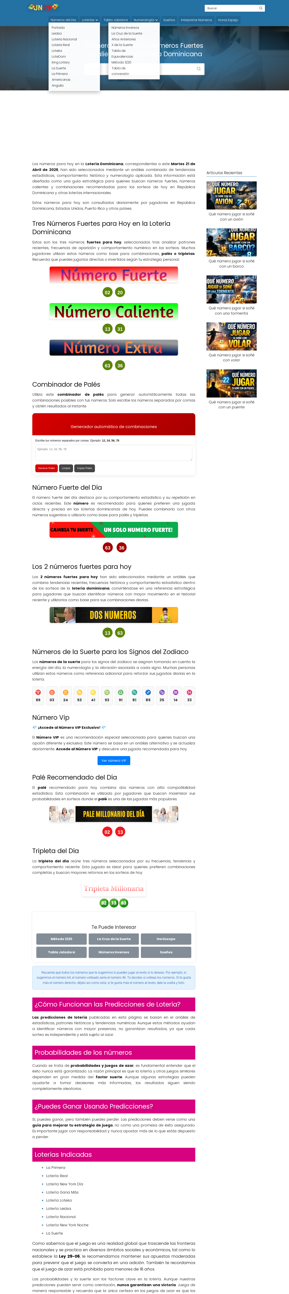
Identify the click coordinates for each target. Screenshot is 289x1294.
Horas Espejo (228, 20)
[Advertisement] (144, 129)
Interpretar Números (196, 20)
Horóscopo (166, 939)
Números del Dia (63, 20)
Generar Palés (46, 468)
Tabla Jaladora (116, 20)
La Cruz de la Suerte (114, 939)
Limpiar (66, 468)
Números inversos (114, 952)
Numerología (144, 20)
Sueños (169, 20)
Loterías (88, 20)
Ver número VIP (114, 760)
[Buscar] (261, 8)
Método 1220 (61, 939)
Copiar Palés (84, 468)
